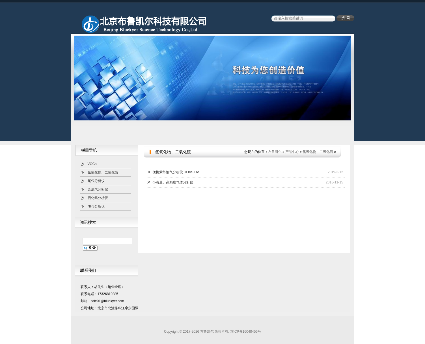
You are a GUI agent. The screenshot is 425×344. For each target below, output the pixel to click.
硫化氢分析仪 (98, 198)
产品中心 (292, 152)
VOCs (92, 164)
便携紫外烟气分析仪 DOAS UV (175, 172)
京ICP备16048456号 (245, 332)
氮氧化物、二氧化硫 (103, 172)
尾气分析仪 (96, 181)
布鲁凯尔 (275, 152)
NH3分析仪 (96, 206)
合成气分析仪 (98, 189)
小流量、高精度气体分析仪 (172, 182)
